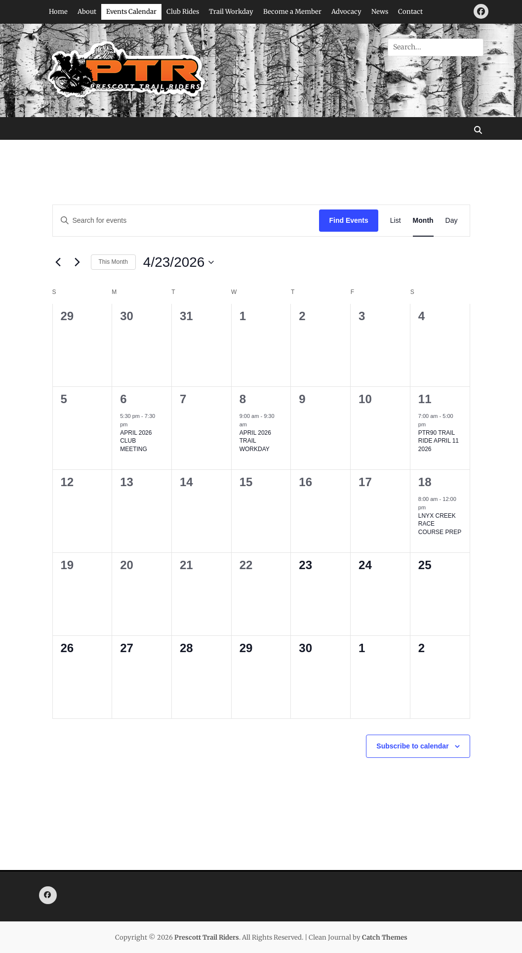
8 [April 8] (243, 399)
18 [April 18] (425, 482)
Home (58, 11)
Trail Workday (231, 11)
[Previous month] (58, 262)
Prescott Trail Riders (206, 937)
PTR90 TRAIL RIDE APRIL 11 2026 (438, 441)
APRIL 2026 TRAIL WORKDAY (255, 441)
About (87, 11)
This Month (113, 261)
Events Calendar (131, 11)
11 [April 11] (425, 399)
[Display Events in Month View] (423, 220)
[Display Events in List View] (395, 220)
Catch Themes (384, 937)
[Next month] (77, 262)
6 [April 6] (123, 399)
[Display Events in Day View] (451, 220)
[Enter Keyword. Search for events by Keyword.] (186, 220)
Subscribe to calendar (412, 746)
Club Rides (182, 11)
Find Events (348, 220)
